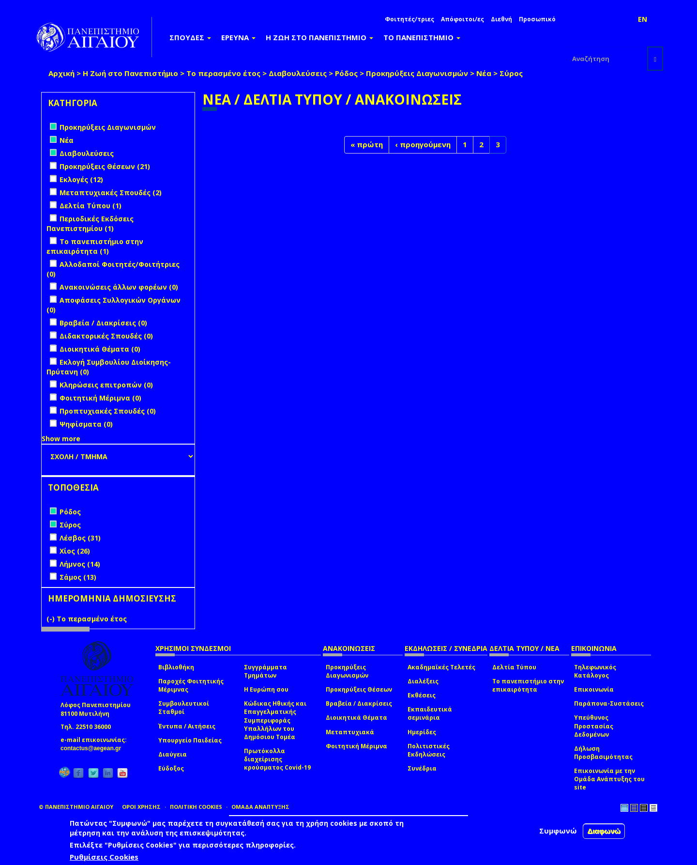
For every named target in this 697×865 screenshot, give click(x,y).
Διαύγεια (172, 754)
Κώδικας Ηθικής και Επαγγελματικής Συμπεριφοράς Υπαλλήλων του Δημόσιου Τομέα (275, 720)
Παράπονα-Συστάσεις (609, 703)
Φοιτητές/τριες (409, 19)
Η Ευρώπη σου (266, 689)
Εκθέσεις (422, 695)
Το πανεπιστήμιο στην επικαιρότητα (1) (94, 246)
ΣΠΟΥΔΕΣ (190, 37)
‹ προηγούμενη (423, 144)
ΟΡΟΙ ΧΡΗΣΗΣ (141, 806)
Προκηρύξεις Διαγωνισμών (417, 73)
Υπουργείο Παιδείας (190, 740)
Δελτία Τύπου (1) (90, 205)
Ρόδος (346, 73)
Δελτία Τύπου (514, 667)
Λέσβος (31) (80, 537)
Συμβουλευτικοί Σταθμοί (183, 707)
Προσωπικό (537, 19)
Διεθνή (501, 19)
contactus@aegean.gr (94, 748)
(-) (51, 618)
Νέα (483, 73)
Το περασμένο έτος (223, 73)
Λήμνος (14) (80, 564)
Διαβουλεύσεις (298, 73)
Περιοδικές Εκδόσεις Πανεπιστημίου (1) (90, 223)
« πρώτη (366, 144)
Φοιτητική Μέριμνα (356, 746)
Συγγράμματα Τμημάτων (265, 671)
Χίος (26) (75, 551)
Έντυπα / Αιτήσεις (186, 726)
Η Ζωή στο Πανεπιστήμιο (130, 73)
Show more (61, 438)
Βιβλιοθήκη (176, 667)
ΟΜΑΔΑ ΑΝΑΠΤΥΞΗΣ (260, 806)
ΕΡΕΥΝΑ (238, 37)
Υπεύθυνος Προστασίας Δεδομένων (593, 725)
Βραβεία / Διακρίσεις (359, 703)
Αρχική (61, 73)
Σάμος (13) (78, 577)
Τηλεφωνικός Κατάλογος (595, 671)
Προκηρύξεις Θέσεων (359, 689)
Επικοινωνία (594, 689)
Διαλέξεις (423, 681)
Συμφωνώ (558, 830)
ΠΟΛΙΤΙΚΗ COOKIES (196, 806)
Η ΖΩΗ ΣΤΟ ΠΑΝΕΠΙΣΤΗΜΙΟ (319, 37)
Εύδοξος (171, 768)
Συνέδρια (422, 768)
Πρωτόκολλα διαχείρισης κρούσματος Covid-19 (277, 759)
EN (642, 19)
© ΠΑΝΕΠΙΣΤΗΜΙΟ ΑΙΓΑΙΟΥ (76, 806)
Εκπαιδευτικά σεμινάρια (430, 713)
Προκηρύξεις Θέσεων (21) (105, 166)
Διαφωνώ (604, 831)
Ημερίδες (422, 732)
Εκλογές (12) (81, 179)
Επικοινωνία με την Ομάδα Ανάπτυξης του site (609, 779)
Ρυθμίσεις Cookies (104, 857)
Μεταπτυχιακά (350, 732)
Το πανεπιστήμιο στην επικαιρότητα (528, 685)
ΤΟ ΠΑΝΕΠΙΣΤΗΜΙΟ (421, 37)
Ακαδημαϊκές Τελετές (441, 667)
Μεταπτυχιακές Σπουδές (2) (111, 192)
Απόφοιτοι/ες (462, 19)
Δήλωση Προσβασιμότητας (603, 752)
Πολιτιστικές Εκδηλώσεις (429, 750)
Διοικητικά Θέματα (356, 717)
